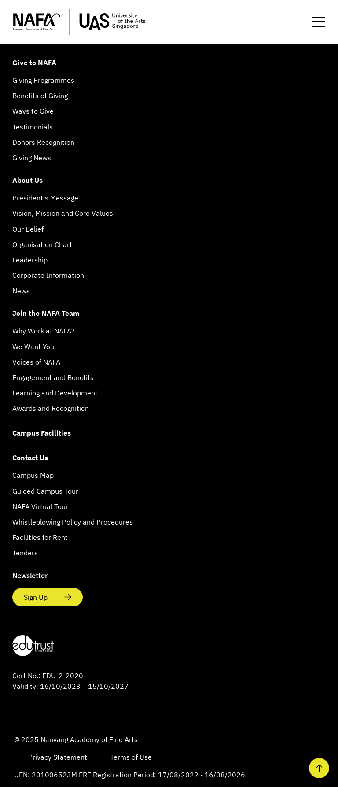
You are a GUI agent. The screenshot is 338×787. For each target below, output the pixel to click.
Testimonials (32, 126)
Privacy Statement (58, 757)
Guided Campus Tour (45, 491)
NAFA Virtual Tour (40, 506)
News (21, 290)
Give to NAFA (34, 62)
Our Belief (28, 229)
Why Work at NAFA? (43, 330)
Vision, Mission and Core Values (62, 213)
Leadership (30, 259)
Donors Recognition (43, 142)
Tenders (25, 552)
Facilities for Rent (40, 537)
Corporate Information (48, 275)
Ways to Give (33, 111)
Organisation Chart (42, 244)
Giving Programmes (43, 80)
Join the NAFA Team (45, 313)
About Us (27, 180)
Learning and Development (55, 392)
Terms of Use (131, 757)
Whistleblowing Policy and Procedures (72, 521)
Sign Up (36, 597)
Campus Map (33, 475)
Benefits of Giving (40, 95)
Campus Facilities (41, 433)
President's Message (45, 197)
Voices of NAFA (36, 362)
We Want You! (34, 346)
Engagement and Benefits (53, 377)
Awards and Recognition (50, 408)
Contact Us (30, 457)
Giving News (31, 157)
